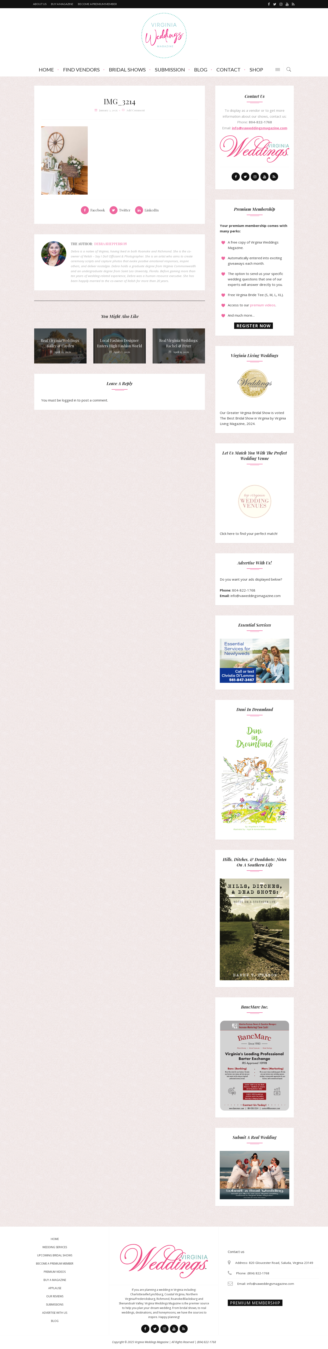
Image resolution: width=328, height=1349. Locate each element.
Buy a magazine (62, 4)
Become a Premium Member (54, 1263)
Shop (256, 69)
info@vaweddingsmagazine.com (259, 128)
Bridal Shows (127, 69)
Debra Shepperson (110, 244)
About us (39, 4)
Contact (228, 69)
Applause (54, 1288)
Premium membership (255, 1303)
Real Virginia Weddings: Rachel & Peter (178, 343)
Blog (200, 69)
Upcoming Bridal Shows (54, 1255)
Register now (253, 325)
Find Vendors (81, 69)
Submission (170, 69)
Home (46, 69)
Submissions (54, 1304)
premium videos (262, 305)
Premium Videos (55, 1272)
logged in (69, 400)
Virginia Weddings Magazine (152, 1342)
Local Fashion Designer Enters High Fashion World (119, 343)
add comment (135, 110)
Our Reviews (54, 1296)
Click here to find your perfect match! (248, 510)
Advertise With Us (54, 1313)
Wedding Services (54, 1247)
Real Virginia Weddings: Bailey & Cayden (60, 343)
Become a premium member (97, 4)
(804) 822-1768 (206, 1342)
